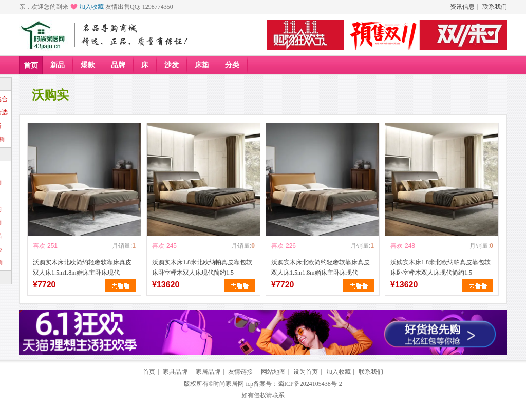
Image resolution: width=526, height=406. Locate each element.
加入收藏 (91, 6)
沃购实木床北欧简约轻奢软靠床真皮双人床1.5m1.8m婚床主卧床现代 (82, 267)
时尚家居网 (228, 384)
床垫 (202, 65)
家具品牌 (175, 371)
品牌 (118, 65)
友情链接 (240, 371)
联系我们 (494, 6)
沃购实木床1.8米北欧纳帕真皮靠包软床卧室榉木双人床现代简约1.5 (202, 267)
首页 (31, 65)
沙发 (171, 65)
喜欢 (39, 245)
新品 (57, 65)
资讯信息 (462, 6)
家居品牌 (208, 371)
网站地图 (273, 371)
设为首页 (305, 371)
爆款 (88, 65)
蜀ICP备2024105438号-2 (310, 384)
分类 (232, 65)
